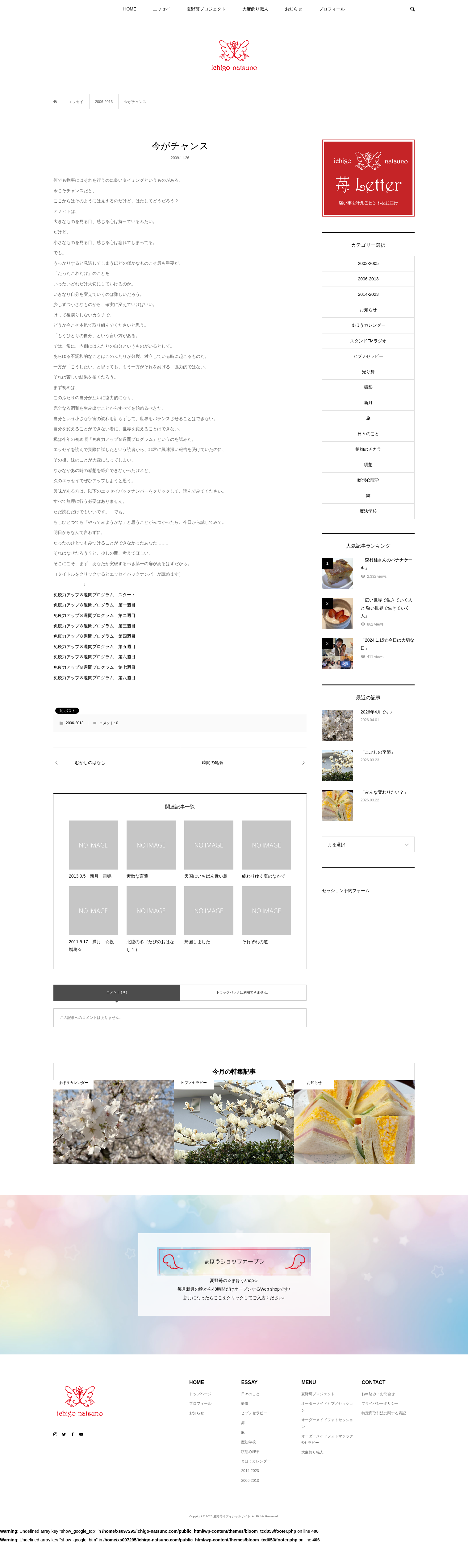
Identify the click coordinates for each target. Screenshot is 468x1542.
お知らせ (293, 8)
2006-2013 (74, 723)
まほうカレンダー (368, 325)
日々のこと (368, 433)
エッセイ (161, 8)
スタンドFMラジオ (368, 340)
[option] (113, 1122)
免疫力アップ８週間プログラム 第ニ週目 (94, 615)
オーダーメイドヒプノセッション (327, 1406)
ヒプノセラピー (368, 356)
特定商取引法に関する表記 (383, 1413)
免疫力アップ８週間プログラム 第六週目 (94, 656)
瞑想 (368, 464)
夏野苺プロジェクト (206, 8)
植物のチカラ (368, 449)
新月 (368, 402)
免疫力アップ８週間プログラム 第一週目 (94, 604)
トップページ (200, 1394)
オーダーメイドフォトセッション (327, 1423)
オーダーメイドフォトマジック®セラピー (327, 1439)
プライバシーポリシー (380, 1403)
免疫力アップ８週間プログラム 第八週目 (94, 677)
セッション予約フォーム (346, 890)
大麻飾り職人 (255, 8)
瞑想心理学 (368, 479)
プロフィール (332, 8)
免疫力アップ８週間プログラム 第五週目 (94, 646)
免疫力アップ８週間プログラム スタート (94, 594)
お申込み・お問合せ (378, 1394)
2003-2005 (368, 263)
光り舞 (368, 371)
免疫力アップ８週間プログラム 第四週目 (94, 636)
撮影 (368, 387)
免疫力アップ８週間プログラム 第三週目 (94, 625)
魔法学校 (368, 511)
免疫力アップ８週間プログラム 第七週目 (94, 667)
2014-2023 (368, 294)
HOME (129, 8)
